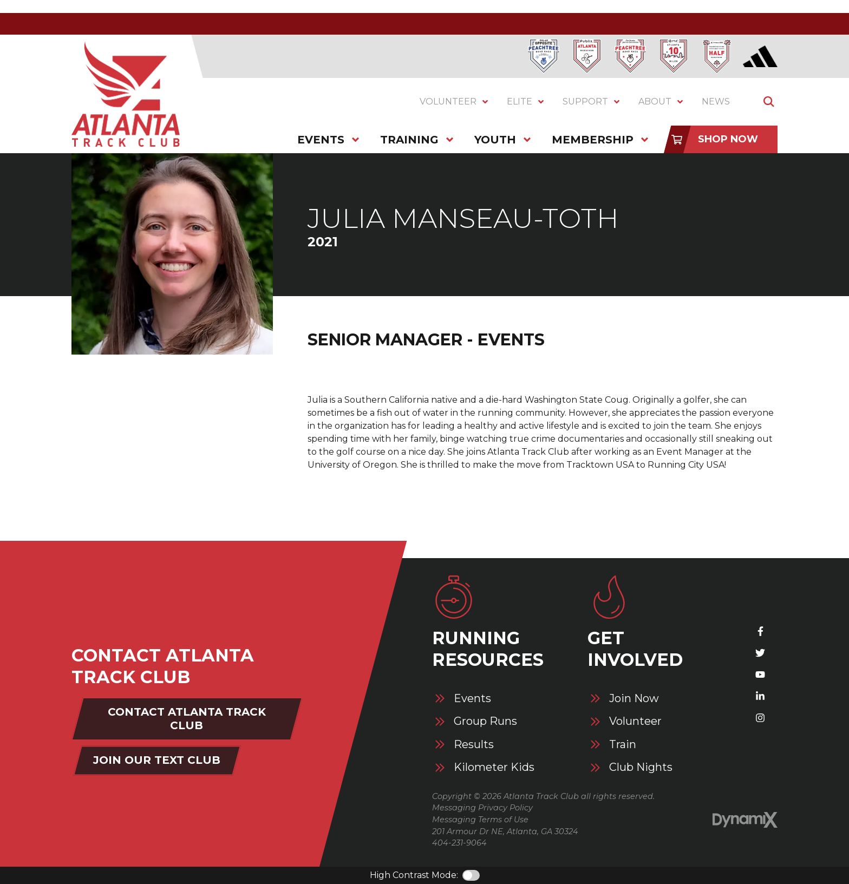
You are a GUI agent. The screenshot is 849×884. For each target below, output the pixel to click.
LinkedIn (760, 696)
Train (622, 744)
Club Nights (640, 767)
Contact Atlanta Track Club (187, 718)
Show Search (769, 101)
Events (472, 698)
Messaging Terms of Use (480, 819)
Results (474, 744)
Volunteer (635, 721)
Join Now (634, 698)
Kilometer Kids (494, 767)
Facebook (760, 631)
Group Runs (485, 721)
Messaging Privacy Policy (482, 808)
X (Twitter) (760, 653)
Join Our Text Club (156, 760)
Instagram (760, 718)
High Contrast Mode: (414, 875)
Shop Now (728, 139)
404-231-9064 (459, 843)
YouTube (760, 674)
